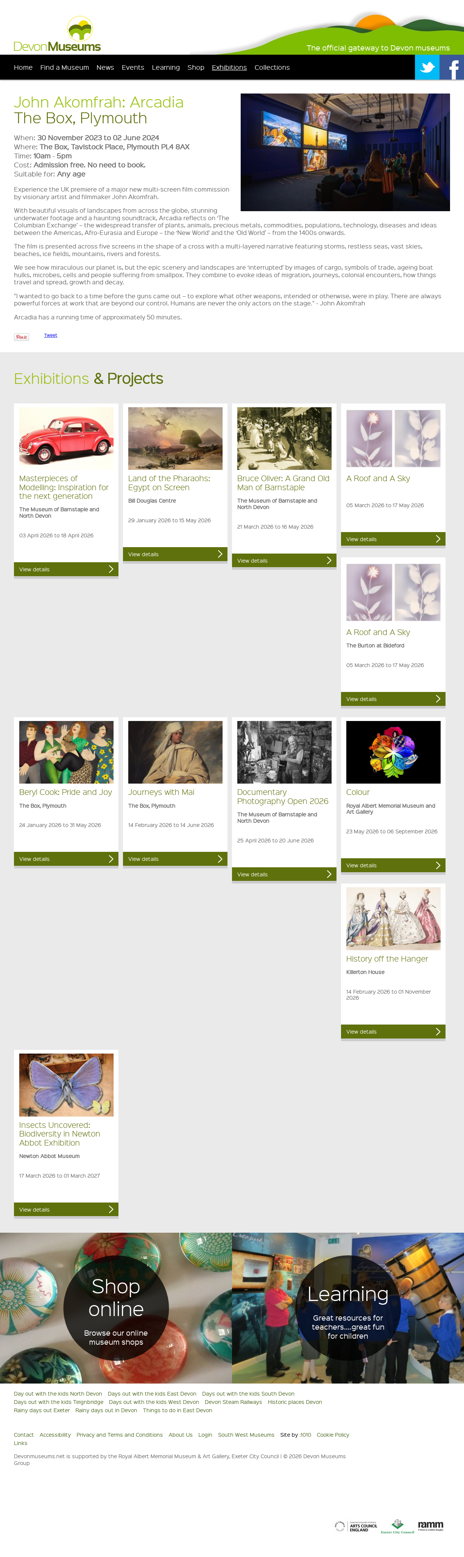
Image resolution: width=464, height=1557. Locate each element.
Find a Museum (64, 67)
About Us (181, 1434)
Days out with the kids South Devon (248, 1393)
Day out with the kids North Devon (58, 1393)
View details (34, 569)
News (105, 67)
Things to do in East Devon (177, 1410)
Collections (272, 67)
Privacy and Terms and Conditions (120, 1434)
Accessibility (55, 1434)
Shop (195, 67)
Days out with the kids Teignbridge (58, 1401)
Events (133, 67)
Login (205, 1434)
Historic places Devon (295, 1401)
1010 (306, 1434)
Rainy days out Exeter (42, 1410)
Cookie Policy (333, 1434)
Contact (24, 1434)
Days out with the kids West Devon (154, 1401)
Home (23, 67)
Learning (166, 67)
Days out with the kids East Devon (152, 1393)
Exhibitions (229, 67)
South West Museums (246, 1434)
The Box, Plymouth (80, 117)
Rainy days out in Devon (106, 1410)
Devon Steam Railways (233, 1401)
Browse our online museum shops (116, 1337)
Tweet (50, 335)
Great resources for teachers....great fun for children (348, 1327)
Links (21, 1442)
